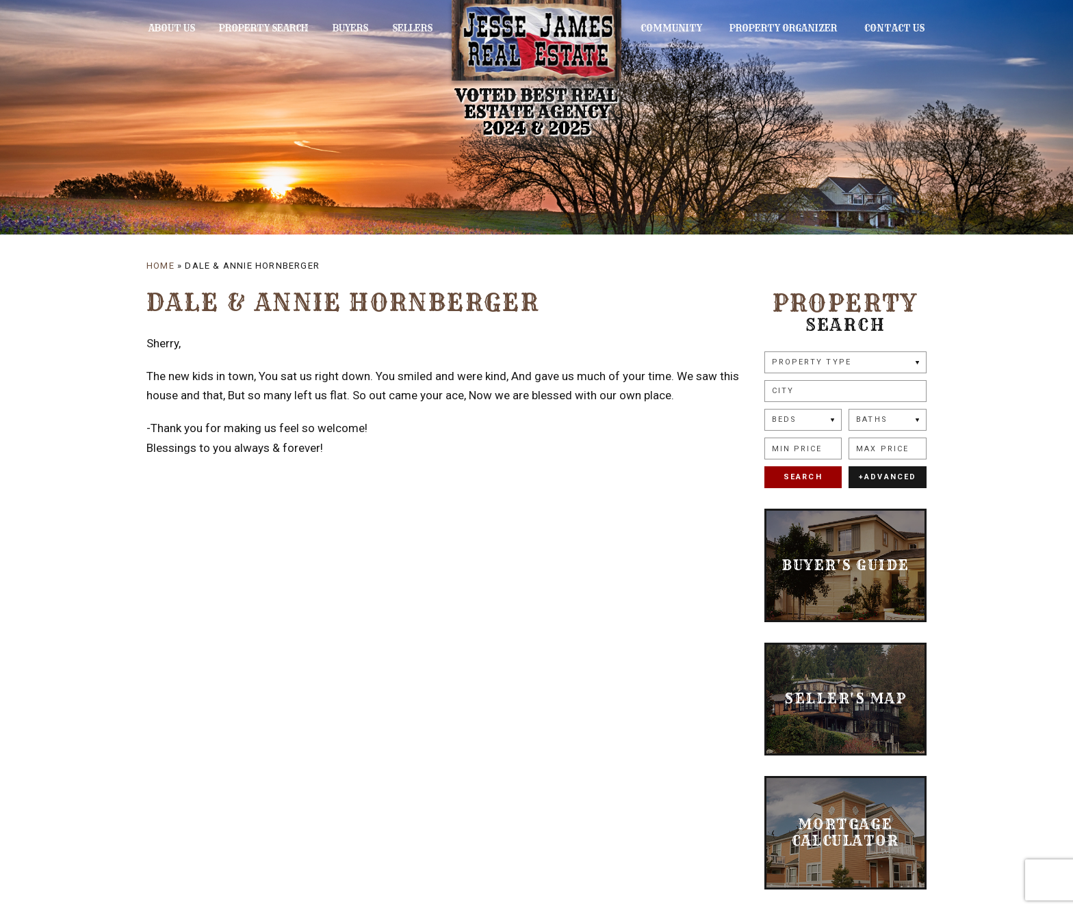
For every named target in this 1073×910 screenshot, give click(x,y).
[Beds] (803, 420)
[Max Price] (888, 448)
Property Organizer (796, 28)
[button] (845, 391)
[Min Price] (803, 448)
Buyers (334, 28)
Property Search (254, 28)
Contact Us (896, 28)
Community (695, 28)
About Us (169, 28)
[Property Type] (845, 362)
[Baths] (888, 420)
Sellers (388, 28)
